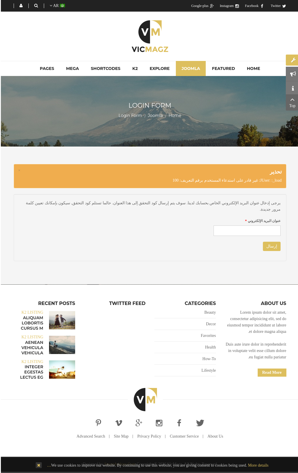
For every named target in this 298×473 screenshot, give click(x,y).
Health (209, 347)
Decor (210, 324)
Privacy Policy (148, 436)
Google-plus (201, 6)
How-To (208, 359)
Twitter (277, 6)
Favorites (207, 335)
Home (174, 115)
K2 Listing (31, 312)
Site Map (120, 436)
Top (291, 102)
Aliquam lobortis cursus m (31, 323)
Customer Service (183, 436)
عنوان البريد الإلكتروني (262, 221)
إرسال (271, 246)
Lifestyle (208, 370)
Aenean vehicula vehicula (31, 347)
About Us (214, 436)
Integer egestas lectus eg (30, 372)
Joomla (154, 115)
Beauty (209, 312)
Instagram (228, 6)
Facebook (253, 6)
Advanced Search (90, 436)
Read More (271, 372)
